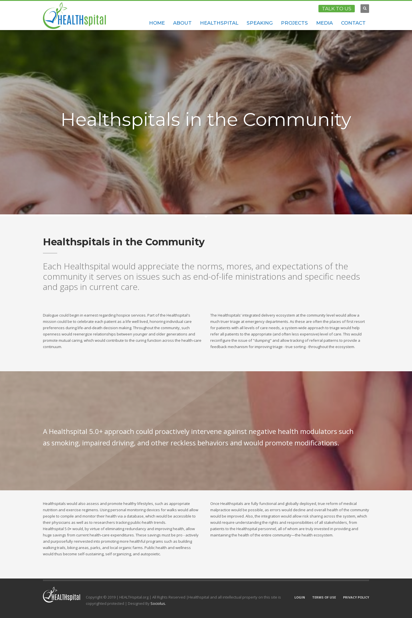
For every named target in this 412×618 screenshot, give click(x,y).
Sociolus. (158, 603)
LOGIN (299, 597)
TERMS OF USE (324, 597)
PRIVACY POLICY (356, 597)
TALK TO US (336, 8)
